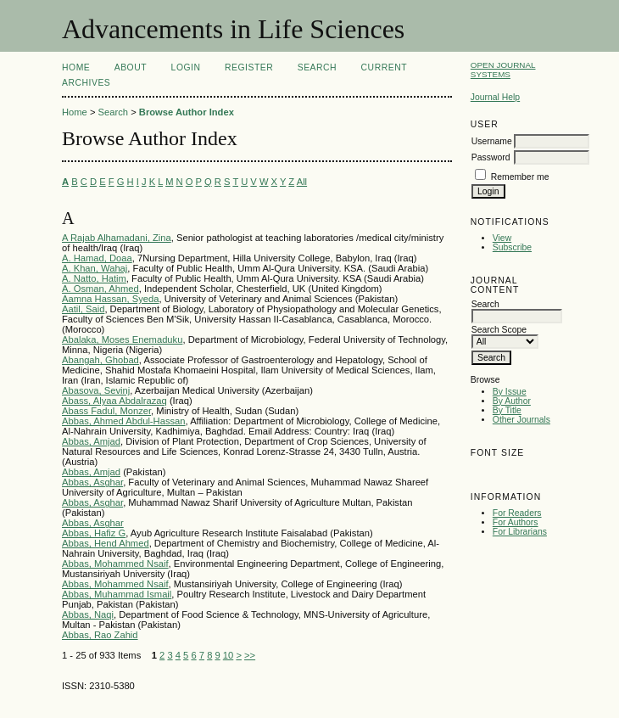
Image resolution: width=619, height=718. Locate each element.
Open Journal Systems (503, 69)
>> (249, 655)
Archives (86, 82)
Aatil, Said (83, 309)
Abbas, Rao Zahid (100, 635)
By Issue (510, 391)
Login (186, 67)
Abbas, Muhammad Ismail (116, 594)
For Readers (517, 513)
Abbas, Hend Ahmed (105, 543)
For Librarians (520, 531)
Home (76, 67)
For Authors (515, 522)
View (502, 238)
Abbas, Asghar (92, 482)
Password (490, 157)
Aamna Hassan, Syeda (110, 299)
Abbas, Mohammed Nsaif (115, 563)
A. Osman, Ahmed (100, 288)
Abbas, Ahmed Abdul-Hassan (124, 421)
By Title (507, 410)
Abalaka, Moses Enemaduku (122, 339)
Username (491, 141)
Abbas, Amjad (91, 441)
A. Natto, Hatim (94, 278)
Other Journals (521, 419)
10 (228, 655)
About (130, 67)
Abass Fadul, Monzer (106, 411)
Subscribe (512, 247)
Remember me (520, 177)
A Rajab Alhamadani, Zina (116, 238)
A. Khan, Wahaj (94, 268)
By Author (512, 401)
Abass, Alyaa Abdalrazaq (114, 400)
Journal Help (495, 97)
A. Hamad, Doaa (97, 258)
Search (317, 67)
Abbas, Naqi (88, 614)
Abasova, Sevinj (96, 390)
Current (384, 67)
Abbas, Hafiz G (93, 533)
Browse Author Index (186, 112)
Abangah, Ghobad (100, 360)
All (302, 182)
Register (249, 67)
